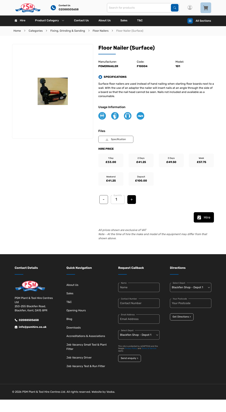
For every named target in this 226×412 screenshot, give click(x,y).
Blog (69, 319)
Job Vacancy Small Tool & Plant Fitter (86, 347)
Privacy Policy (131, 348)
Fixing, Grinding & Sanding (67, 30)
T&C (140, 20)
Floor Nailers (101, 30)
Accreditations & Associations (85, 336)
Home (17, 30)
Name (124, 283)
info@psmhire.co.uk (30, 327)
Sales (123, 20)
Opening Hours (76, 310)
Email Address (128, 314)
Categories (36, 30)
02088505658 (27, 320)
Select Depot (127, 330)
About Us (105, 20)
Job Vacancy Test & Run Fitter (85, 366)
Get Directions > (182, 316)
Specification (116, 139)
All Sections (199, 21)
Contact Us (81, 20)
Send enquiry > (129, 358)
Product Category (49, 20)
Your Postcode (180, 299)
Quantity (118, 195)
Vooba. (110, 391)
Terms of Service (149, 348)
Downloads (73, 327)
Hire (20, 20)
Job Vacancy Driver (79, 357)
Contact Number (129, 299)
